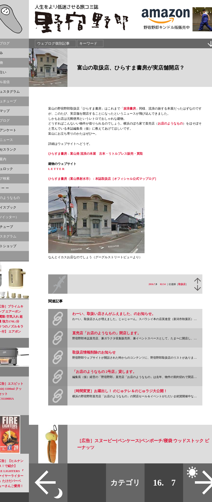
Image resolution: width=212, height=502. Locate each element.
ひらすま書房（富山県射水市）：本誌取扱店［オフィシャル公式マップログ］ (103, 179)
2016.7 (152, 284)
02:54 (163, 284)
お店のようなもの (170, 123)
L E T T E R (56, 169)
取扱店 (182, 284)
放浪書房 (129, 108)
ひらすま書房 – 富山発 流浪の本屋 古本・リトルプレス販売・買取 (95, 153)
